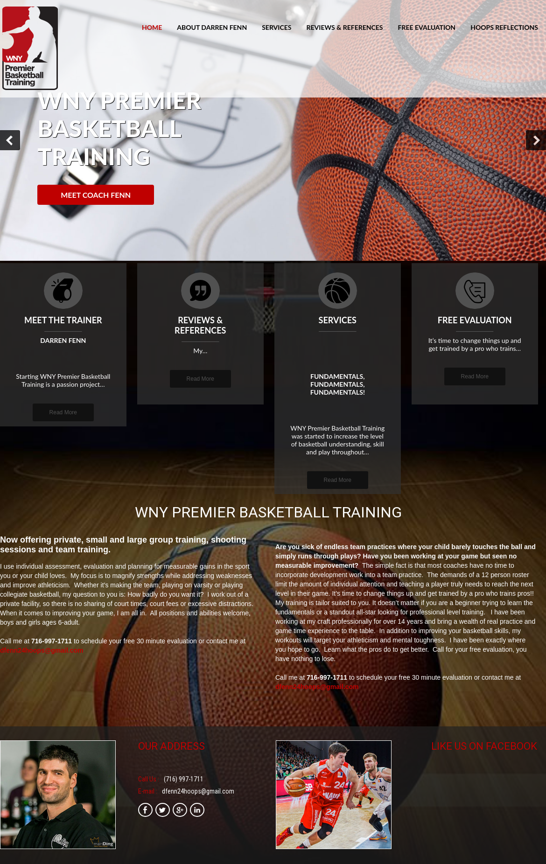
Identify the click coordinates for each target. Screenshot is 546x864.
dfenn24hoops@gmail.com (42, 650)
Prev (10, 140)
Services (276, 27)
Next (536, 140)
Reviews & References (344, 27)
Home (152, 27)
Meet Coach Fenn (96, 194)
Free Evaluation (427, 27)
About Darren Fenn (212, 27)
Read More (63, 412)
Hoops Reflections (504, 27)
